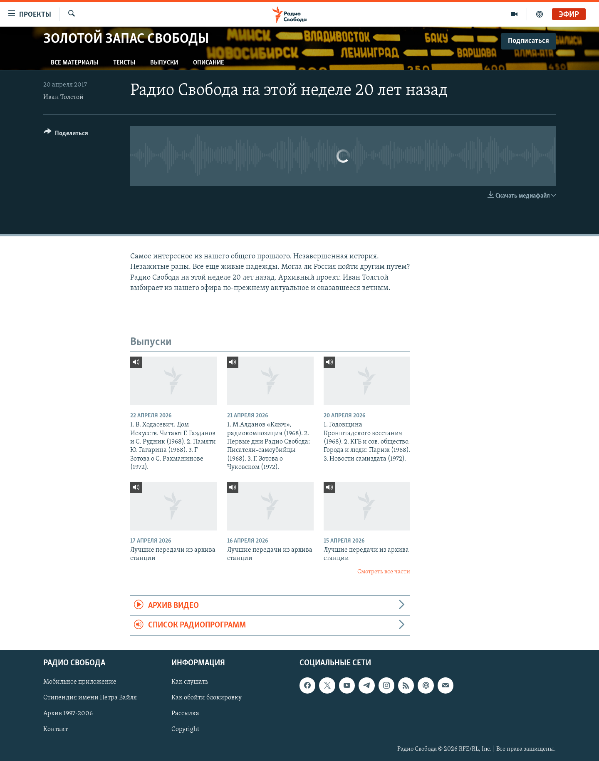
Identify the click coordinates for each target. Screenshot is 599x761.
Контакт (55, 729)
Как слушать (189, 682)
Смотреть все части (383, 572)
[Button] (66, 134)
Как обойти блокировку (206, 697)
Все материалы (74, 62)
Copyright (185, 729)
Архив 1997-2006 (68, 713)
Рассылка (185, 713)
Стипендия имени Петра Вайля (90, 697)
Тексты (124, 62)
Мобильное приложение (79, 682)
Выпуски (164, 62)
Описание (208, 62)
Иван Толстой (63, 97)
